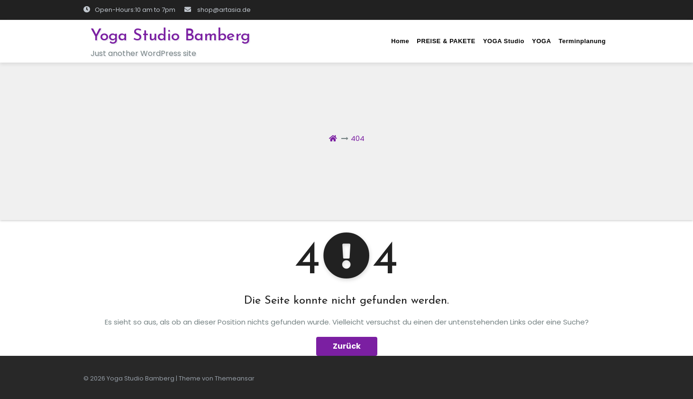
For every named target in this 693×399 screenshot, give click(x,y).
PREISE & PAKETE (446, 41)
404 (358, 138)
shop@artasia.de (217, 9)
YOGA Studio (503, 41)
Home (400, 41)
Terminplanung (582, 41)
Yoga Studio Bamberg (170, 36)
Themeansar (235, 378)
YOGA (541, 41)
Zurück (347, 346)
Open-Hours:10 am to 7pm (129, 9)
